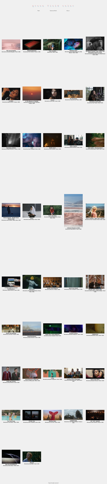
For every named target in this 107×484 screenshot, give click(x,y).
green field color (53, 6)
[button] (53, 11)
